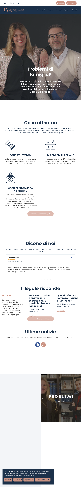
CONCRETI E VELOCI (20, 155)
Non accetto (18, 479)
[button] (2, 57)
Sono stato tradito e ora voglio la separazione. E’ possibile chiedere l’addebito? (39, 301)
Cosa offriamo (49, 10)
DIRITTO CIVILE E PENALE (60, 155)
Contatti (74, 10)
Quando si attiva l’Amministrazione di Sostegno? (67, 298)
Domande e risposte (63, 10)
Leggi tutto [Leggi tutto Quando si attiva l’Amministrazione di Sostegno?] (61, 311)
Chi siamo (39, 10)
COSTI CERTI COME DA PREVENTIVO (20, 189)
